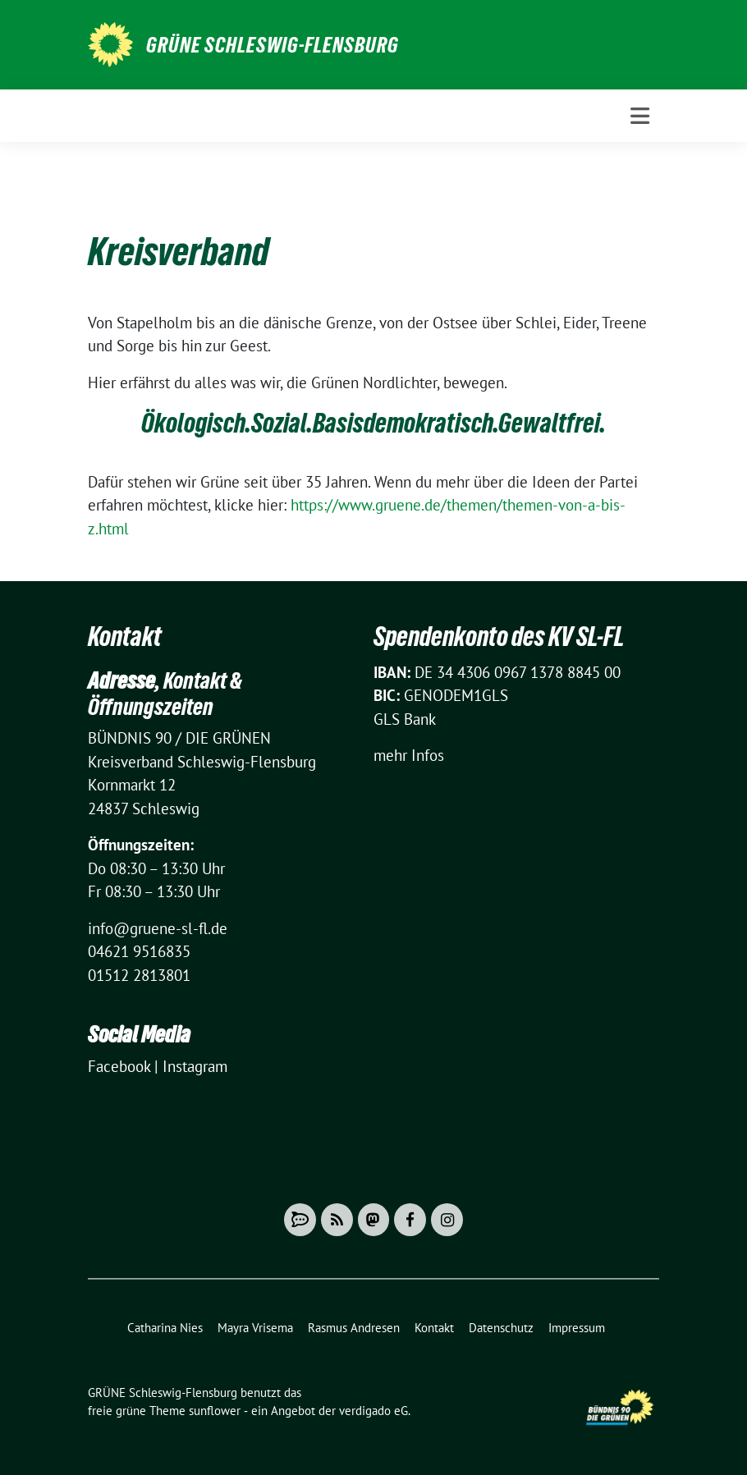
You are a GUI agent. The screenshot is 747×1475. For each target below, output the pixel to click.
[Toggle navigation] (640, 116)
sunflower (215, 1410)
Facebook (119, 1066)
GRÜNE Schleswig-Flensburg (272, 45)
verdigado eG (373, 1410)
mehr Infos (409, 755)
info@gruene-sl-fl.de (157, 928)
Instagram (195, 1066)
